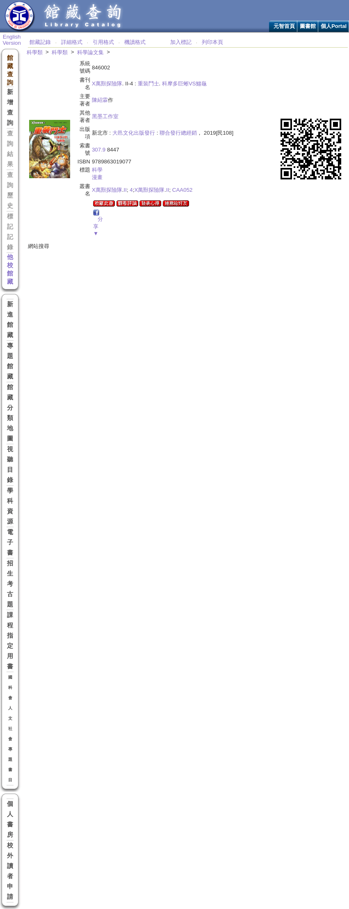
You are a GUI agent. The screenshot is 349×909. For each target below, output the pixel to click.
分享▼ (98, 226)
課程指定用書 (10, 641)
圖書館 (308, 26)
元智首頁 (284, 26)
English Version (11, 40)
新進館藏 (10, 319)
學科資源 (10, 506)
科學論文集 (90, 52)
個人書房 (10, 819)
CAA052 (182, 190)
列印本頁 (212, 42)
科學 (97, 170)
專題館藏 (10, 361)
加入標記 (181, 42)
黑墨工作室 (105, 116)
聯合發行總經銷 (178, 133)
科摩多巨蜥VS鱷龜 (184, 83)
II (124, 190)
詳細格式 (71, 42)
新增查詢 (10, 107)
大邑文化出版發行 (133, 133)
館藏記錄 (40, 42)
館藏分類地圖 (10, 413)
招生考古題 (10, 584)
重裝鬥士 (148, 83)
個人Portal (334, 26)
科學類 (35, 52)
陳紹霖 (100, 100)
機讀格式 (135, 42)
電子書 (10, 542)
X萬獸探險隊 (107, 83)
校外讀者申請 (10, 871)
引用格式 (103, 42)
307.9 (98, 150)
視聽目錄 (10, 464)
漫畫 (97, 177)
